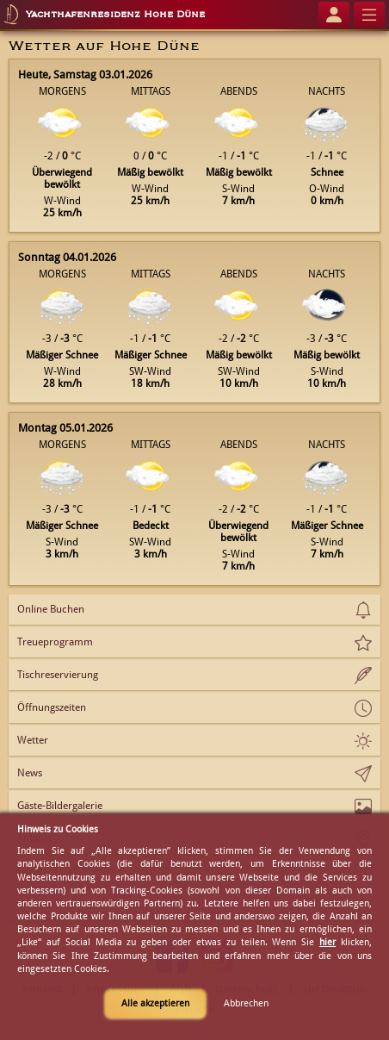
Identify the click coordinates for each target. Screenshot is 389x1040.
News (29, 773)
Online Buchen (50, 609)
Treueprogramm (55, 642)
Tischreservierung (57, 675)
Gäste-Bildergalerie (59, 806)
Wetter (32, 740)
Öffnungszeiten (51, 707)
